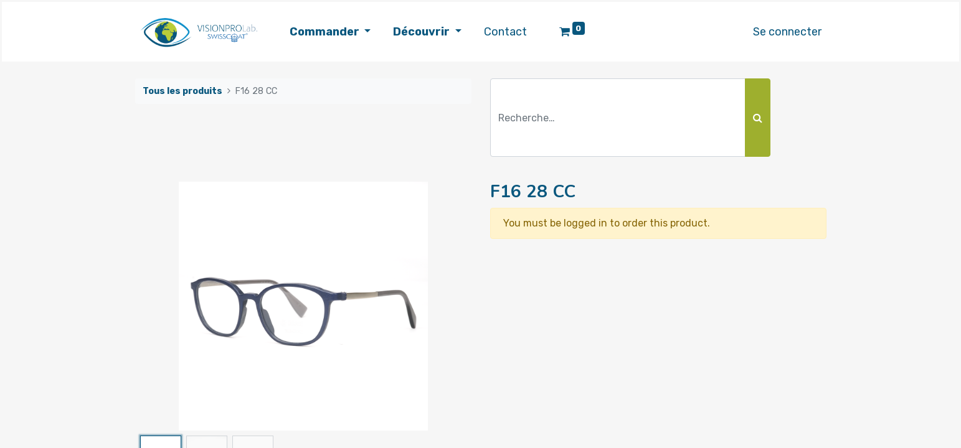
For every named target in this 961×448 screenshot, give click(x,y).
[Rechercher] (757, 117)
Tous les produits (182, 91)
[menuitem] (505, 32)
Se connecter (787, 32)
